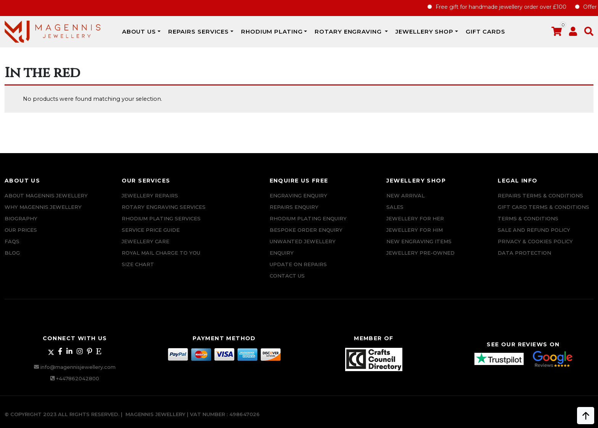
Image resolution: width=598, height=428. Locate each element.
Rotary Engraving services (164, 207)
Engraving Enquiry (298, 195)
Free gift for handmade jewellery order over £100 (508, 6)
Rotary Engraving (349, 31)
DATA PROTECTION (524, 253)
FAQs (12, 241)
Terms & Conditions (528, 218)
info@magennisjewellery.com (78, 367)
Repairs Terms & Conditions (540, 195)
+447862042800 (77, 378)
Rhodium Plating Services (161, 218)
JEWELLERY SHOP (424, 31)
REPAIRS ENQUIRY (294, 207)
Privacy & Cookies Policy (535, 241)
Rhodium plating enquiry (308, 218)
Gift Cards (485, 31)
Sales (394, 207)
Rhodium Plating (272, 31)
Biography (21, 218)
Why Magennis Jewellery (43, 207)
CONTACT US (287, 276)
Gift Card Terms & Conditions (543, 207)
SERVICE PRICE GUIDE (151, 230)
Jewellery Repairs (150, 195)
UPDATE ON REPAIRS (298, 264)
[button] (588, 33)
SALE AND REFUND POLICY (534, 230)
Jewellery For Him (414, 230)
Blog (12, 253)
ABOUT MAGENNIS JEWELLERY (46, 195)
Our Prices (21, 230)
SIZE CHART (138, 264)
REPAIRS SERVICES (198, 31)
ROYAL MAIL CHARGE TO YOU (161, 253)
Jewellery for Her (415, 218)
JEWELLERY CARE (145, 241)
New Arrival (405, 195)
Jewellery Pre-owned (420, 253)
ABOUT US (139, 31)
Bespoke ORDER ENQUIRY (306, 230)
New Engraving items (419, 241)
